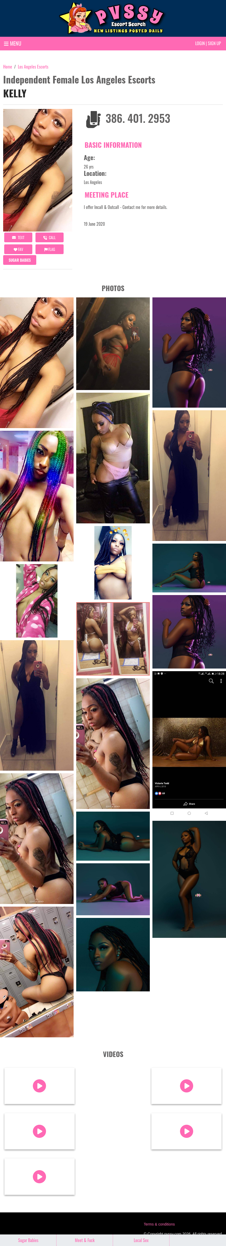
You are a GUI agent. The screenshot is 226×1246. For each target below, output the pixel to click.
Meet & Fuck (85, 1240)
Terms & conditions (159, 1224)
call (49, 237)
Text (18, 237)
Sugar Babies (20, 260)
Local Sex (141, 1240)
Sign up (214, 43)
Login (200, 43)
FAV (18, 249)
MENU (12, 43)
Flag (49, 249)
